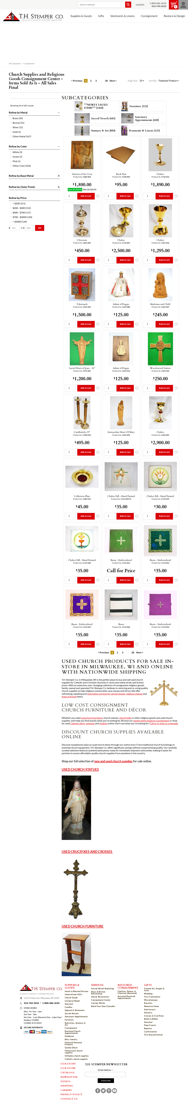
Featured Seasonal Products (73, 1043)
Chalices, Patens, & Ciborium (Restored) (127, 992)
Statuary (148, 1013)
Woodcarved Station (160, 368)
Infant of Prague (121, 304)
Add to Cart (86, 196)
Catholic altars (77, 723)
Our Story (68, 1063)
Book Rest (121, 174)
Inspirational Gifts (73, 994)
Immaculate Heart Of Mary (121, 432)
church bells (125, 718)
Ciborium (82, 240)
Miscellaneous (151, 1000)
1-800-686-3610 (158, 3)
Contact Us (69, 1098)
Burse (121, 624)
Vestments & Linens (122, 16)
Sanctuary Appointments (76, 1016)
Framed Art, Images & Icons (154, 989)
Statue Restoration (100, 997)
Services (97, 985)
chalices (103, 723)
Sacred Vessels (72, 1013)
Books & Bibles (151, 1019)
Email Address (105, 1070)
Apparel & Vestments (75, 1010)
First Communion (152, 997)
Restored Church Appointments (72, 1032)
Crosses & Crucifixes (154, 1016)
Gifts (101, 16)
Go (39, 228)
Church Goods (71, 998)
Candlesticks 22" (82, 432)
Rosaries (148, 1003)
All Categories (15, 63)
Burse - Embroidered (121, 560)
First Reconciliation (153, 1035)
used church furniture (92, 718)
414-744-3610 (31, 1003)
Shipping (67, 1085)
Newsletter (69, 1076)
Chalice (160, 174)
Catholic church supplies (76, 1059)
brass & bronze (69, 696)
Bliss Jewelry (71, 1039)
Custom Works (98, 1003)
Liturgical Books (72, 1001)
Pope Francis (150, 1025)
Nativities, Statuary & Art (75, 1024)
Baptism (148, 1028)
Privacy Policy (72, 1094)
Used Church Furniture (83, 926)
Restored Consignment (128, 986)
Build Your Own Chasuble (103, 1006)
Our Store (68, 1068)
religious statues (134, 693)
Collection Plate (82, 496)
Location (140, 4)
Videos (65, 1081)
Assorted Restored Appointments (126, 997)
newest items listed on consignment (151, 720)
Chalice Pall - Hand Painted (121, 496)
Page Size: (133, 80)
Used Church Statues (80, 769)
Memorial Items (151, 1006)
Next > (113, 80)
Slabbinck (69, 1036)
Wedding (148, 994)
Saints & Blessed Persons (76, 991)
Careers (66, 1090)
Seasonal (69, 1004)
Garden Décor (71, 1048)
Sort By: (153, 80)
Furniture (69, 1020)
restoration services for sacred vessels (106, 693)
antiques (90, 723)
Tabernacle (82, 304)
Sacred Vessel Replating (102, 988)
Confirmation (150, 1032)
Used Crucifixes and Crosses (87, 851)
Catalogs (67, 1072)
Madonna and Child (160, 304)
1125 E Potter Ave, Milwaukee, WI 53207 (41, 998)
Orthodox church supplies (77, 1056)
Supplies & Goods (81, 16)
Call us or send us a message (164, 723)
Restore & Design (174, 16)
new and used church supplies (113, 761)
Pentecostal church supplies (74, 1052)
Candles (68, 1007)
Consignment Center (101, 1000)
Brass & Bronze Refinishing (98, 993)
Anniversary (150, 1009)
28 (106, 80)
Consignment (149, 16)
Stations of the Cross (82, 174)
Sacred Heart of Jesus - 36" (82, 368)
